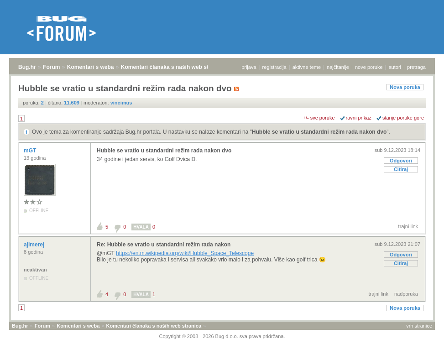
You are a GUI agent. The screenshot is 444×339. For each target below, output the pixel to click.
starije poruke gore (403, 117)
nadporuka (406, 294)
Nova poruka (405, 87)
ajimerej (35, 244)
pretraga (416, 67)
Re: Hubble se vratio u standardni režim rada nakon (163, 244)
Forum (51, 67)
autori (395, 67)
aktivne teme (307, 67)
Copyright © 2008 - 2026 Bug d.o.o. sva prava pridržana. (222, 336)
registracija (274, 67)
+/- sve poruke (319, 117)
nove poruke (369, 67)
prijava (248, 67)
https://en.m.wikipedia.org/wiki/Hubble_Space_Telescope (185, 253)
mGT (31, 150)
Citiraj (401, 169)
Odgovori (401, 160)
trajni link (408, 226)
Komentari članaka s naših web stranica (173, 67)
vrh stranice (419, 326)
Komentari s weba (90, 67)
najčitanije (338, 67)
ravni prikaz (358, 117)
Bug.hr (27, 67)
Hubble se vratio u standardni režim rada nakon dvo (319, 132)
